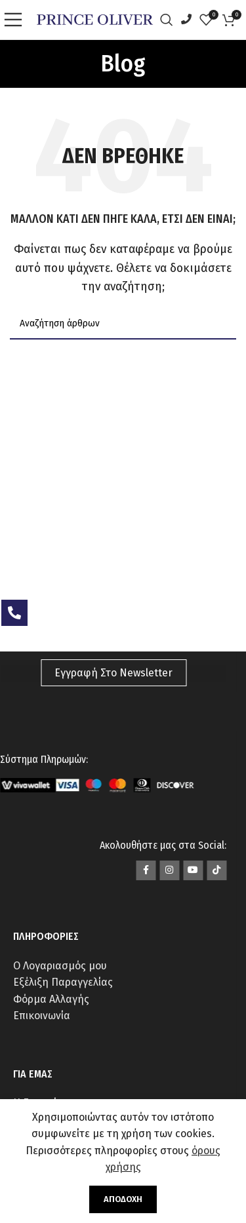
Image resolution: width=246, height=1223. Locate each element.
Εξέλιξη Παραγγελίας (63, 982)
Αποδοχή (123, 1199)
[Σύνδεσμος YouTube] (193, 870)
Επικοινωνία (41, 1015)
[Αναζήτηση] (170, 20)
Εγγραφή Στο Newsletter (113, 673)
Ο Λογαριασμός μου (60, 966)
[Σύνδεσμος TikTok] (216, 870)
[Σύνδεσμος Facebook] (145, 870)
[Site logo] (95, 18)
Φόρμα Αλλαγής (51, 999)
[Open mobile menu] (16, 20)
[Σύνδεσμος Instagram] (169, 870)
